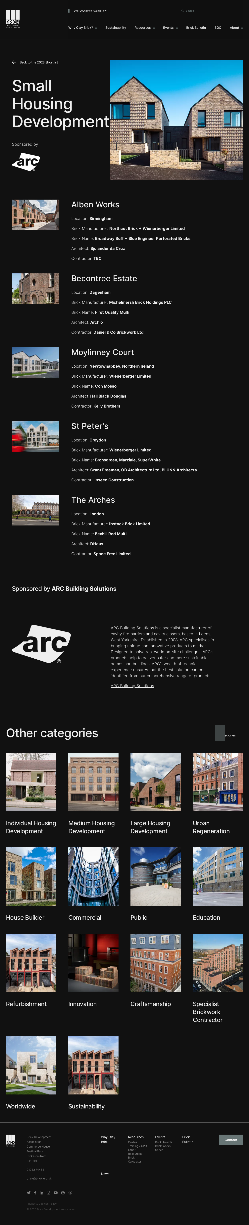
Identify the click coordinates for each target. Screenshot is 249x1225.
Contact (231, 1140)
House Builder (25, 917)
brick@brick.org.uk (39, 1178)
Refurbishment (26, 1003)
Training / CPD (137, 1146)
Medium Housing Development (91, 827)
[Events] (170, 28)
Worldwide (20, 1106)
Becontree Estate (104, 278)
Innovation (82, 1003)
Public (138, 917)
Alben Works (95, 204)
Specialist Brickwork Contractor (208, 1011)
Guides (132, 1142)
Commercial (84, 917)
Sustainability (86, 1106)
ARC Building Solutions (132, 685)
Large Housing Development (150, 827)
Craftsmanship (150, 1003)
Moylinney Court (102, 352)
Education (206, 917)
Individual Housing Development (31, 827)
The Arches (93, 500)
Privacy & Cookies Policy (42, 1203)
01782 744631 (36, 1169)
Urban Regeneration (211, 827)
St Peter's (89, 426)
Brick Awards (163, 1142)
